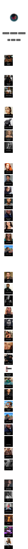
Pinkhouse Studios (22, 33)
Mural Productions (14, 33)
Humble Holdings (6, 33)
